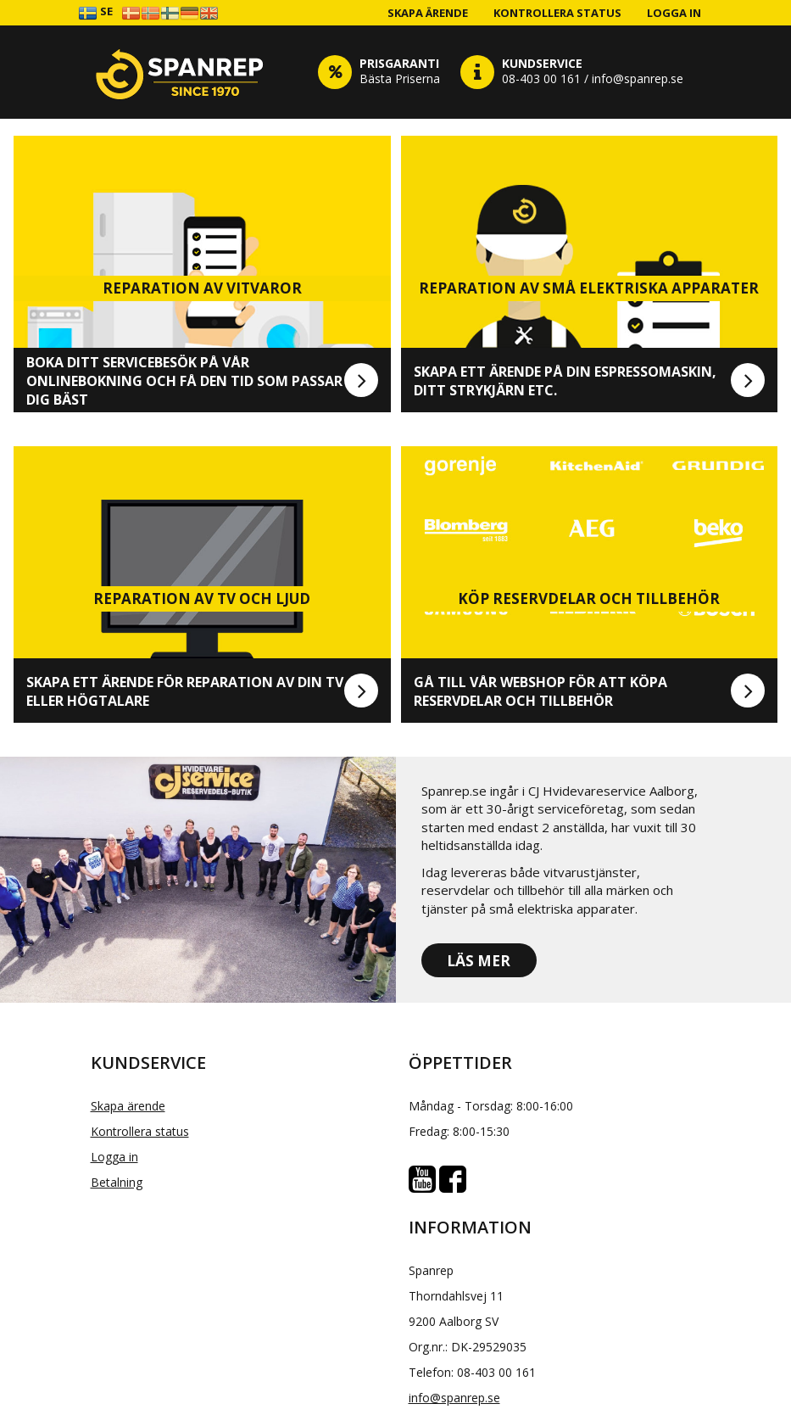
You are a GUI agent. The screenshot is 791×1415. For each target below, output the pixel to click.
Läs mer (478, 960)
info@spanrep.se (454, 1398)
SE (95, 12)
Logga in (674, 12)
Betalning (116, 1182)
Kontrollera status (557, 12)
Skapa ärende (427, 12)
